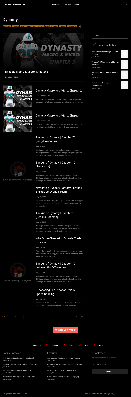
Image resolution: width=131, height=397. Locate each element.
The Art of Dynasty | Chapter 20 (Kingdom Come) (55, 139)
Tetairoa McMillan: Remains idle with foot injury (105, 63)
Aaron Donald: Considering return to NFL (105, 73)
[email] (110, 364)
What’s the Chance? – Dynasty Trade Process (58, 240)
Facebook (37, 345)
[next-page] (31, 317)
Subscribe (110, 371)
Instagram (54, 345)
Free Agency (72, 26)
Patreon (71, 345)
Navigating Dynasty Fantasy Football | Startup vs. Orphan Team (59, 190)
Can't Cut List (38, 26)
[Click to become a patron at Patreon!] (65, 334)
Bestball (15, 26)
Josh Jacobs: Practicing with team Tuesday (105, 52)
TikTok (86, 345)
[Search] (125, 36)
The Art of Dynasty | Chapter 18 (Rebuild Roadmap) (55, 215)
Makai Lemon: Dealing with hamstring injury (101, 84)
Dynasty (62, 26)
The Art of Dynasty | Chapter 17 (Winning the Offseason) (55, 266)
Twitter (100, 345)
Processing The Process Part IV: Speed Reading (56, 292)
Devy (47, 26)
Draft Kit (54, 26)
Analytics (7, 26)
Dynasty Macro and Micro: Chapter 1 (59, 116)
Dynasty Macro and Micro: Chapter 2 (59, 91)
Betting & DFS (26, 26)
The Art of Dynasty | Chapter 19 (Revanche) (55, 165)
